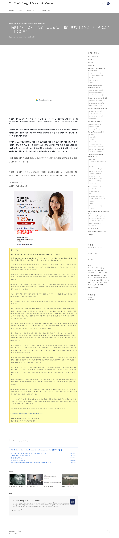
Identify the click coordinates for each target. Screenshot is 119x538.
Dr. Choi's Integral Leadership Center (31, 3)
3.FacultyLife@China (96, 116)
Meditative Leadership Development (95, 86)
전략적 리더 (102, 280)
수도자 (97, 268)
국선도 (90, 277)
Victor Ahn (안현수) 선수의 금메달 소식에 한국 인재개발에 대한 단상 (30, 462)
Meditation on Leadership (98, 98)
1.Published (93, 189)
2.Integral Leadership (96, 173)
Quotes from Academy (96, 147)
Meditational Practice (96, 92)
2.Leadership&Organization (97, 161)
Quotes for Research (96, 151)
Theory (92, 134)
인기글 (96, 253)
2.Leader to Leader (96, 221)
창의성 (101, 285)
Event (91, 62)
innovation (91, 268)
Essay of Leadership (96, 132)
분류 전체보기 (93, 53)
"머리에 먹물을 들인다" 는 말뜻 (20, 456)
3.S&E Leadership (95, 223)
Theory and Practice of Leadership (95, 155)
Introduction (93, 56)
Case (91, 139)
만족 (106, 273)
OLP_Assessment (95, 78)
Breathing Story (94, 126)
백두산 (97, 285)
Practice (92, 137)
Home (11, 10)
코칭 (96, 273)
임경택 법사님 (98, 282)
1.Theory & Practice (95, 171)
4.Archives (93, 118)
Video (91, 65)
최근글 (90, 253)
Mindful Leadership (95, 105)
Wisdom (97, 270)
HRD (89, 270)
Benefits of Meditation (96, 95)
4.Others (92, 166)
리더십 (92, 282)
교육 (105, 275)
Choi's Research (94, 186)
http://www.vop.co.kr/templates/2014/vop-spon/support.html (26, 413)
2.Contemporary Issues (97, 198)
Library (92, 208)
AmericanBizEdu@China (97, 108)
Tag (20, 10)
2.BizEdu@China (94, 113)
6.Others (92, 183)
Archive (92, 203)
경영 (102, 270)
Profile (91, 59)
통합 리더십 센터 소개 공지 (95, 248)
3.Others (92, 194)
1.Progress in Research (96, 196)
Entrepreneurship (93, 287)
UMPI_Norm (93, 80)
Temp (91, 235)
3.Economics (93, 164)
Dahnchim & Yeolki (95, 121)
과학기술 (90, 275)
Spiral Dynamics (98, 275)
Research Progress (95, 206)
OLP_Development (95, 73)
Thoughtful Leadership (96, 103)
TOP (108, 531)
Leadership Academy (96, 169)
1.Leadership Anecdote (43, 450)
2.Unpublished (94, 191)
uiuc (108, 280)
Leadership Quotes (95, 144)
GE (89, 282)
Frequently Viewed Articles (97, 231)
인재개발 (96, 280)
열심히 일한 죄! (15, 458)
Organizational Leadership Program (96, 69)
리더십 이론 (91, 273)
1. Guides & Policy (95, 111)
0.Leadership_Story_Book (97, 216)
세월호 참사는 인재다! (17, 460)
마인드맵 (105, 277)
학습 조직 (101, 273)
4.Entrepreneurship (95, 178)
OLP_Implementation (96, 75)
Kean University (97, 277)
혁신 (93, 270)
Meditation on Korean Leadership (23, 450)
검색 (104, 3)
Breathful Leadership (96, 90)
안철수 (105, 282)
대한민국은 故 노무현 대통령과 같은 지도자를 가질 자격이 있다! (28, 453)
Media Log (30, 10)
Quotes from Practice (96, 149)
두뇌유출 (90, 280)
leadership (91, 285)
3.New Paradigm (94, 176)
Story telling (93, 228)
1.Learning (93, 159)
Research (92, 142)
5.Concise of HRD (95, 181)
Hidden (92, 82)
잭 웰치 (101, 268)
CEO (105, 268)
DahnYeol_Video (94, 129)
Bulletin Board (45, 10)
